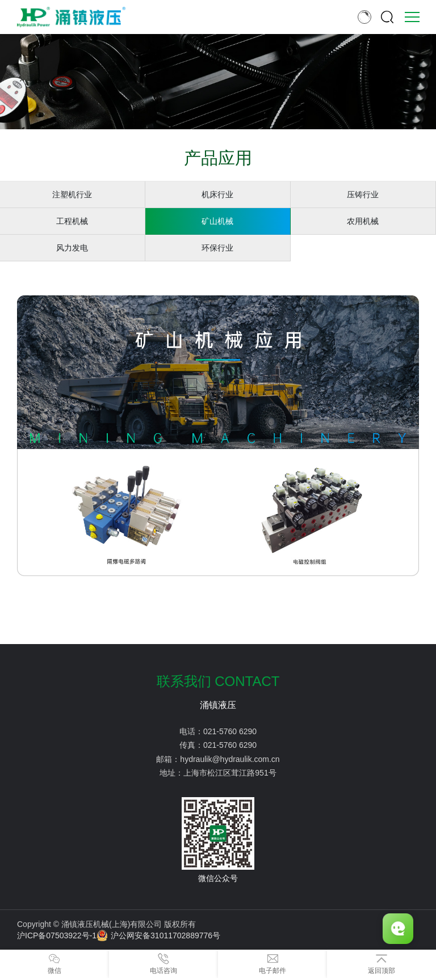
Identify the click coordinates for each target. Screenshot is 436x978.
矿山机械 (217, 221)
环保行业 (217, 247)
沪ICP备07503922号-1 (57, 935)
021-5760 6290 (230, 731)
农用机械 (363, 221)
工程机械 (72, 221)
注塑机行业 (72, 194)
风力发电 (72, 247)
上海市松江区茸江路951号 (229, 772)
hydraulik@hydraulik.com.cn (229, 759)
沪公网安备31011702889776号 (158, 935)
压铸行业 (363, 194)
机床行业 (217, 194)
